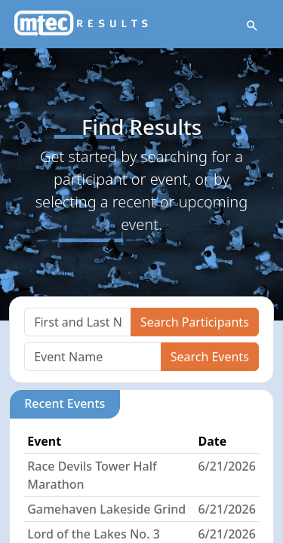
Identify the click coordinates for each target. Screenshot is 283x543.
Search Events (210, 356)
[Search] (77, 322)
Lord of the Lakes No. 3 (93, 534)
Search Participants (194, 322)
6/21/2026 (226, 466)
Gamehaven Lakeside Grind (106, 509)
